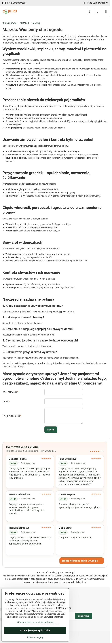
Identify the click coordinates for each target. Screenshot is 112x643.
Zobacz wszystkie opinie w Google (81, 560)
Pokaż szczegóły (35, 637)
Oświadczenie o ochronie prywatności (35, 622)
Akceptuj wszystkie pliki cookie (35, 630)
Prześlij (50, 429)
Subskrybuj (83, 616)
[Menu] (106, 11)
